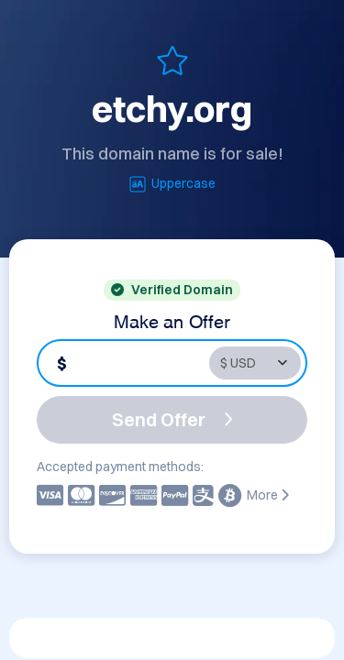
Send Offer (172, 419)
